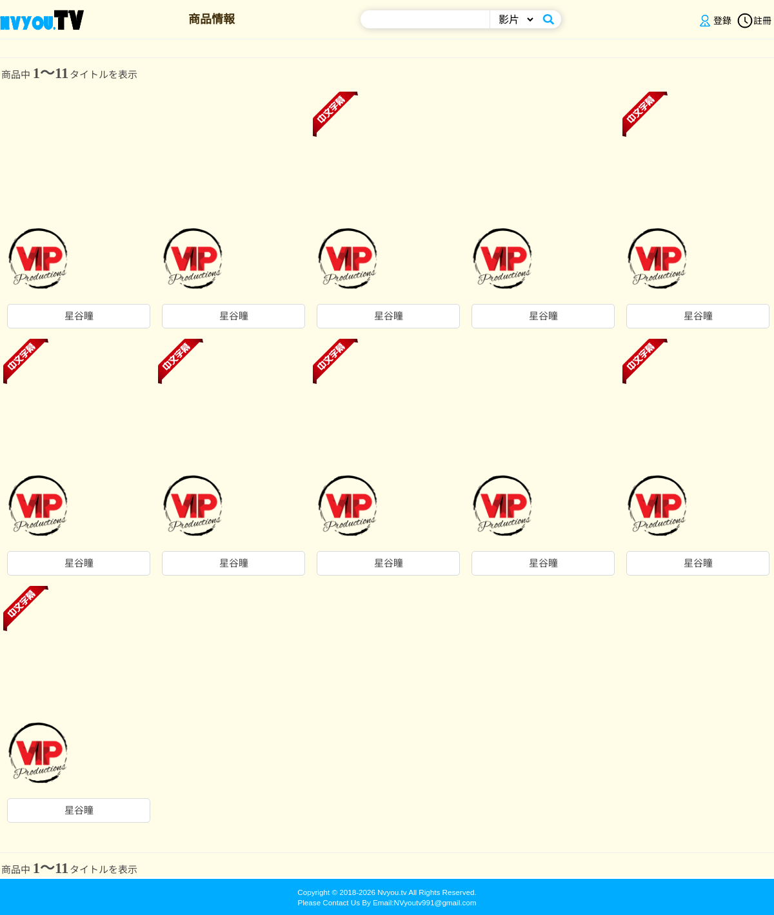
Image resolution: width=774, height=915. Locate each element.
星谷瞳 (79, 316)
